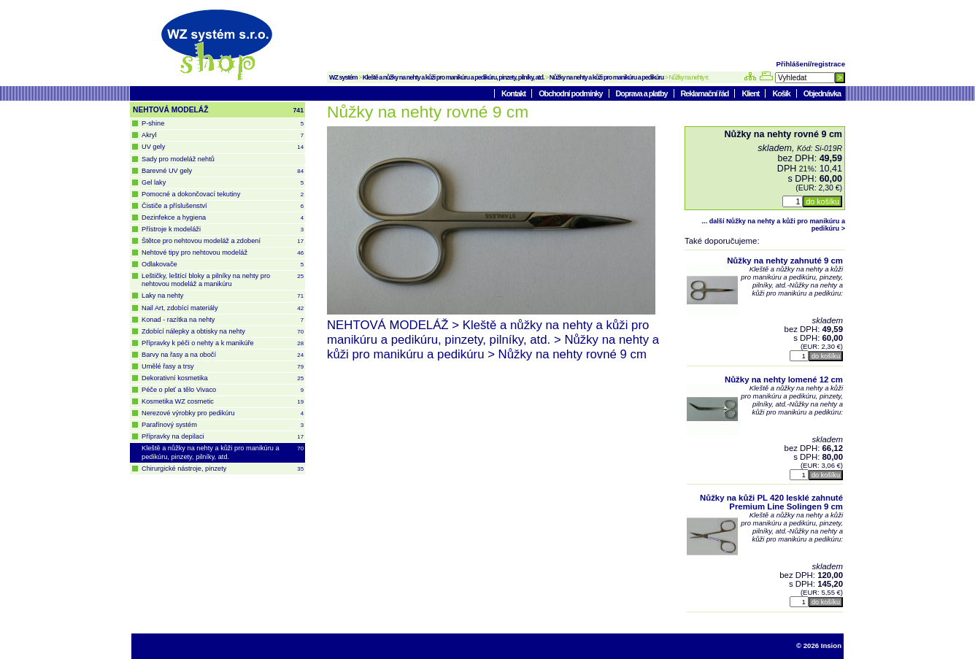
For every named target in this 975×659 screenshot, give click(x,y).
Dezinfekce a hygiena (223, 218)
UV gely (223, 147)
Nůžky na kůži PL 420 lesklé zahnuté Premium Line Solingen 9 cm (771, 502)
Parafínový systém (223, 425)
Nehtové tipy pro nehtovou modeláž (223, 253)
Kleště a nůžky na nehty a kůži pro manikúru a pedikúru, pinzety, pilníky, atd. (453, 77)
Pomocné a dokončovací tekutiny (223, 194)
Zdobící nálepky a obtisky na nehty (223, 332)
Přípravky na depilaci (223, 437)
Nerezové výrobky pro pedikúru (223, 413)
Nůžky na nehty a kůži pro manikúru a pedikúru (607, 77)
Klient (750, 93)
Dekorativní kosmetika (223, 378)
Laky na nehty (223, 296)
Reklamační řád (706, 93)
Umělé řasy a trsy (223, 367)
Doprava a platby (642, 93)
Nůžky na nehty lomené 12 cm (784, 379)
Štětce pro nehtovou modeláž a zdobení (223, 241)
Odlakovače (223, 265)
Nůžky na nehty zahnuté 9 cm (785, 260)
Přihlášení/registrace (810, 64)
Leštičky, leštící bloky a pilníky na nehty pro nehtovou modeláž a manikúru (223, 280)
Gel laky (223, 183)
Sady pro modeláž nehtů (178, 159)
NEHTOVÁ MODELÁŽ (218, 110)
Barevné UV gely (223, 171)
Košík (781, 93)
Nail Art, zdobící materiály (223, 308)
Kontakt (514, 93)
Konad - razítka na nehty (223, 320)
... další (773, 224)
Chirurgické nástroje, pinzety (223, 469)
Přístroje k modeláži (223, 230)
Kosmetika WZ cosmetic (223, 402)
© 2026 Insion (818, 645)
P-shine (223, 124)
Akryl (223, 135)
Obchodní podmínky (571, 93)
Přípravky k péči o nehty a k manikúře (223, 343)
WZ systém (343, 77)
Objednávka (822, 93)
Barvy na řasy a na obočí (223, 355)
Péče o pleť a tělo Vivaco (223, 390)
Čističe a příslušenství (223, 206)
